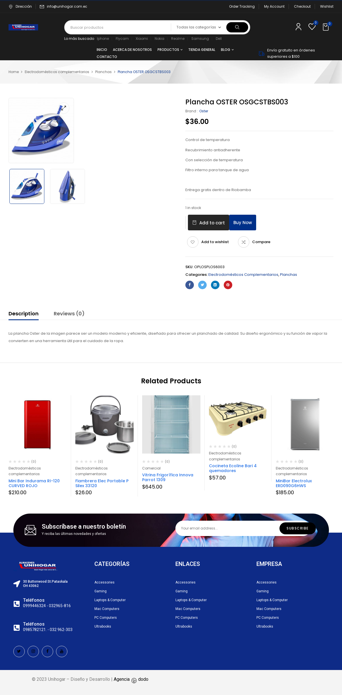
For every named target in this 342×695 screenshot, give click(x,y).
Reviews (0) (69, 313)
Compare (261, 242)
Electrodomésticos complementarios (57, 71)
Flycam (122, 38)
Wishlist (326, 6)
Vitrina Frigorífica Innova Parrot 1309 (167, 477)
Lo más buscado (79, 38)
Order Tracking (242, 6)
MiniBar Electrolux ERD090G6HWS (294, 483)
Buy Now (242, 223)
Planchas (103, 71)
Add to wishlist (215, 242)
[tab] (24, 314)
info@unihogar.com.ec (67, 6)
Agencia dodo (131, 679)
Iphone (103, 38)
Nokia (159, 38)
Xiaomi (142, 38)
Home (14, 71)
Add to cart (212, 223)
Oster (203, 111)
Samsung (200, 38)
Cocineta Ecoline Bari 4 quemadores (233, 468)
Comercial (151, 468)
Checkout (302, 6)
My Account (274, 6)
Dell (219, 38)
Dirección (20, 6)
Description (24, 313)
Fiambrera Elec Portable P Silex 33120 (101, 483)
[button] (326, 27)
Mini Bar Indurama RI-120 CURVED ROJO (34, 483)
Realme (178, 38)
